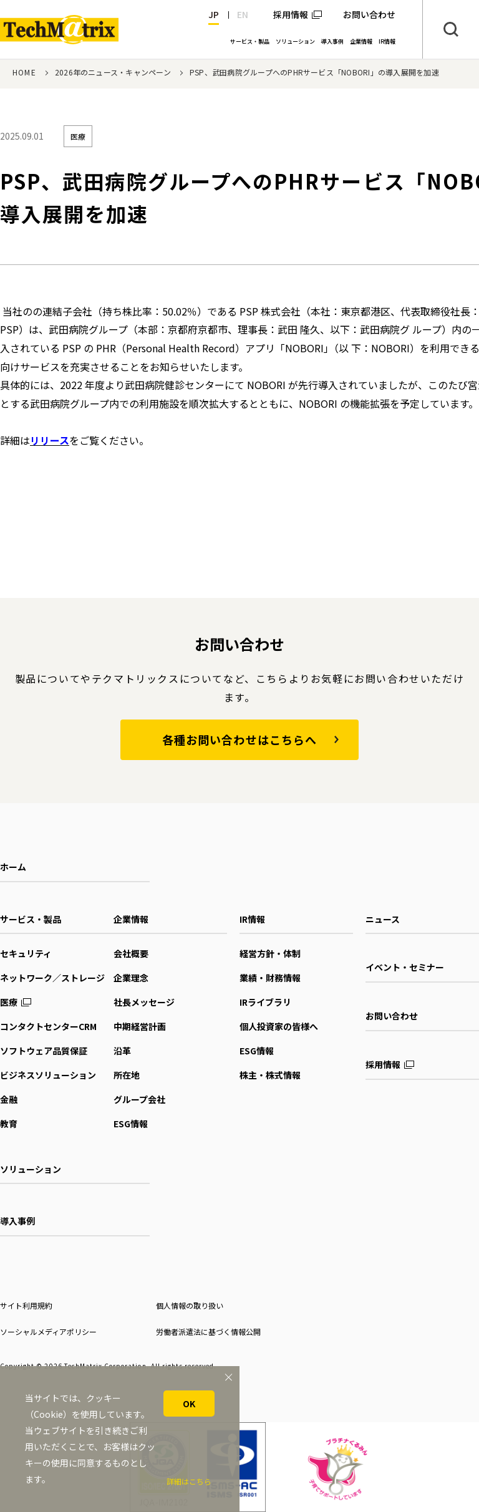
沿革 (122, 1050)
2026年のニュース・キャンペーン (113, 72)
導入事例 (17, 1221)
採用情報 (290, 14)
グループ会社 (139, 1099)
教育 (8, 1123)
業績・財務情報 (270, 977)
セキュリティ (26, 953)
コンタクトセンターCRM (48, 1026)
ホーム (13, 866)
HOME (24, 72)
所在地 (127, 1075)
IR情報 (252, 919)
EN (242, 14)
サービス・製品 (30, 919)
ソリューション (30, 1169)
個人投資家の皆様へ (279, 1026)
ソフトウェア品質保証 (43, 1050)
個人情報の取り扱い (189, 1305)
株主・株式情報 (270, 1075)
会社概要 (131, 953)
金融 (8, 1099)
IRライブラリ (265, 1002)
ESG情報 (131, 1123)
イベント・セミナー (404, 967)
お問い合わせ (391, 1015)
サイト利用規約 (26, 1305)
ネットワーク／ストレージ (52, 977)
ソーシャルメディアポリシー (48, 1331)
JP (213, 14)
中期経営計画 (140, 1026)
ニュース (382, 919)
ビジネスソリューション (48, 1075)
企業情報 (131, 919)
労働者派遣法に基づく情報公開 (208, 1331)
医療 (8, 1002)
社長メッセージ (144, 1002)
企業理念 (131, 977)
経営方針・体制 (270, 953)
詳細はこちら (189, 1481)
